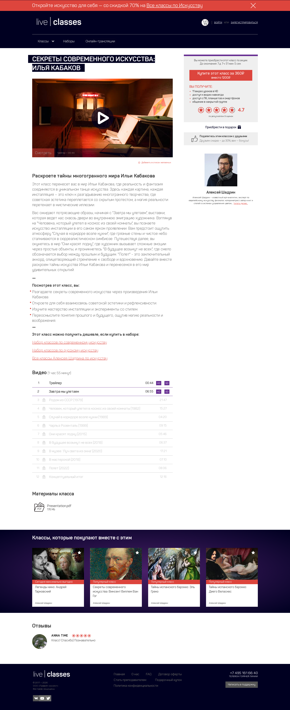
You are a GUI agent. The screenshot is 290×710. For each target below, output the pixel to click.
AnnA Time (59, 635)
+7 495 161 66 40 (244, 673)
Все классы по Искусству (174, 5)
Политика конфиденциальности (136, 685)
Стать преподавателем (130, 680)
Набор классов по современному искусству (69, 342)
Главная (119, 674)
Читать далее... (241, 203)
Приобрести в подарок (220, 127)
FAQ (148, 674)
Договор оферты (170, 674)
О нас (135, 674)
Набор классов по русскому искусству (65, 350)
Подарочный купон (168, 680)
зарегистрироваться (244, 22)
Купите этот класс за (221, 75)
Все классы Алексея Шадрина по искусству (70, 358)
